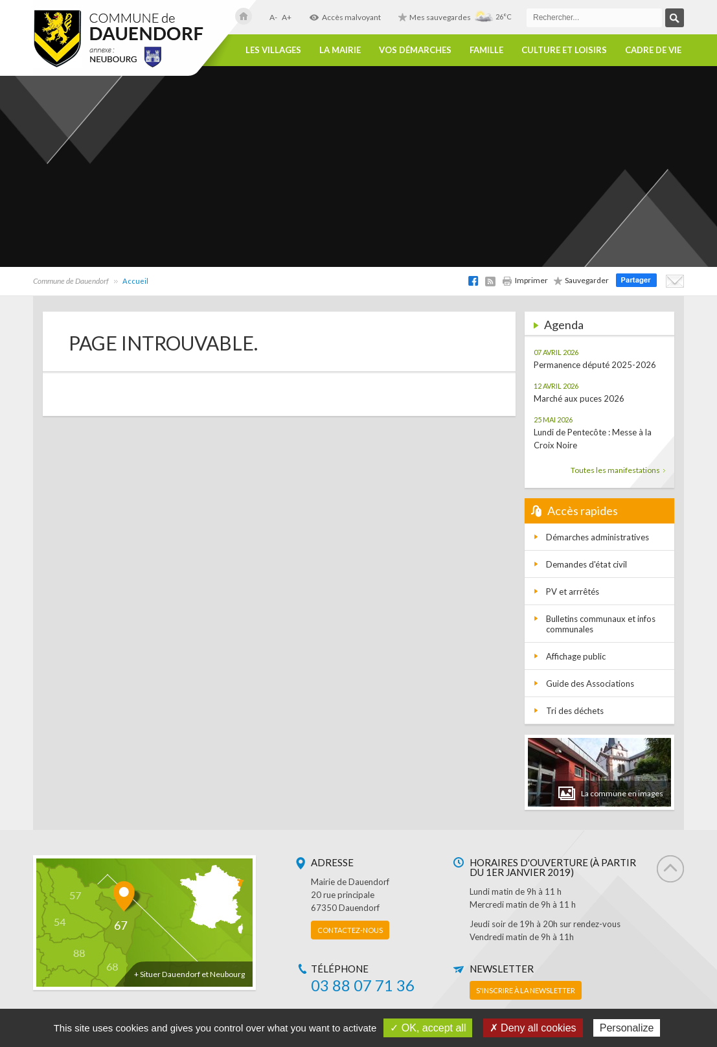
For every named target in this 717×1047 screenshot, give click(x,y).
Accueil (135, 281)
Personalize (627, 1027)
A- (273, 17)
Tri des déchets (575, 711)
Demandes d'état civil (586, 564)
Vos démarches (415, 50)
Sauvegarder (581, 280)
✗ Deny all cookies (533, 1027)
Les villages (273, 50)
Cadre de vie (653, 50)
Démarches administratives (597, 537)
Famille (486, 50)
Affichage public (576, 656)
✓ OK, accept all (428, 1027)
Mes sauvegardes (434, 17)
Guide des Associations (590, 683)
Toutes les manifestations (618, 470)
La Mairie (340, 50)
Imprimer (525, 280)
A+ (286, 17)
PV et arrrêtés (572, 591)
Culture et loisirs (564, 50)
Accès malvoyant (345, 17)
